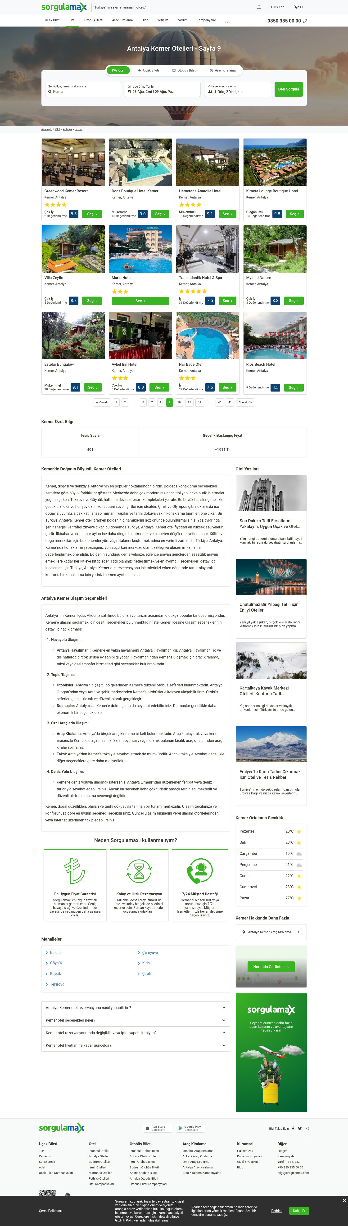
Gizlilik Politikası (127, 1220)
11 (189, 402)
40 (219, 402)
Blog (145, 20)
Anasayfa (46, 129)
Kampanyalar (206, 20)
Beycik (53, 973)
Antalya (67, 129)
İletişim (163, 20)
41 (230, 402)
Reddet (276, 1211)
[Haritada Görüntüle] (271, 966)
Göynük (54, 963)
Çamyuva (148, 952)
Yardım (182, 20)
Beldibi (53, 952)
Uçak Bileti (53, 20)
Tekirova (54, 984)
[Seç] (92, 214)
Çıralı (144, 973)
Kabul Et (299, 1211)
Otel (72, 20)
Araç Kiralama (122, 20)
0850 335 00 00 (287, 21)
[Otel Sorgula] (289, 89)
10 (179, 402)
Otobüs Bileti (93, 20)
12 (199, 402)
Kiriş (144, 963)
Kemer (78, 129)
